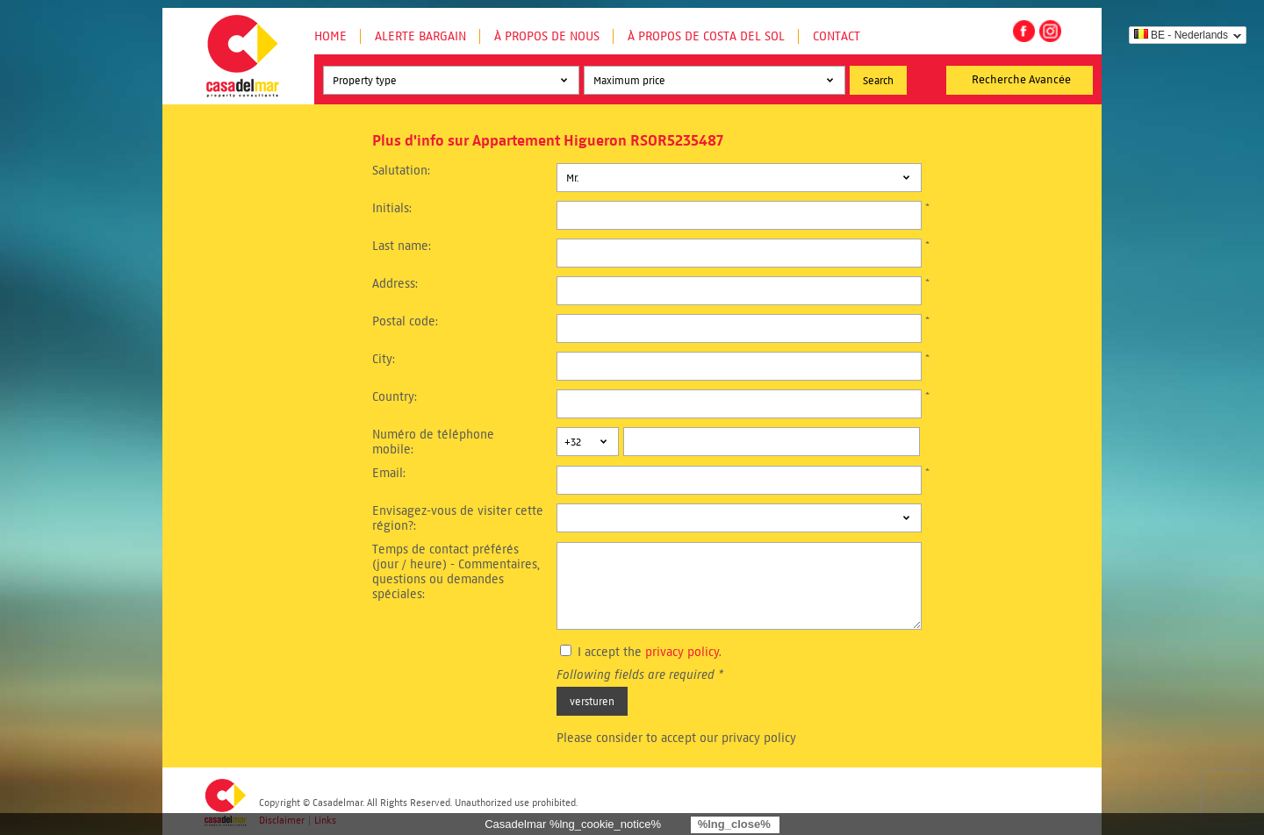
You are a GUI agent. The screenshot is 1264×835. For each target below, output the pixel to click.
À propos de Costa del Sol (706, 36)
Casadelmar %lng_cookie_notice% (573, 824)
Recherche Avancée (1021, 80)
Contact (836, 36)
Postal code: (405, 321)
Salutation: (401, 170)
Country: (394, 396)
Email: (389, 473)
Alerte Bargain (420, 36)
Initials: (392, 208)
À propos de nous (547, 36)
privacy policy (682, 652)
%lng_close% (734, 824)
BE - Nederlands (1181, 35)
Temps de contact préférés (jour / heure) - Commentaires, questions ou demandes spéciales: (456, 572)
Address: (395, 283)
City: (383, 359)
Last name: (401, 246)
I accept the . (650, 652)
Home (330, 36)
